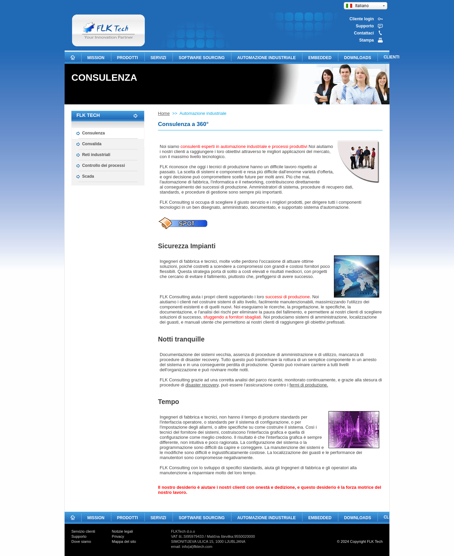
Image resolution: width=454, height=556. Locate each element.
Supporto (365, 26)
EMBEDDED (320, 57)
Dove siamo (81, 541)
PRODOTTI (127, 57)
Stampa (366, 40)
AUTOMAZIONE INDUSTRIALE (266, 57)
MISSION (96, 57)
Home (164, 113)
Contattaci (364, 33)
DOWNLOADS (357, 57)
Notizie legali (122, 531)
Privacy (118, 536)
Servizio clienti (83, 531)
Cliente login (361, 19)
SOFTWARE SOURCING (202, 57)
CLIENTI (392, 57)
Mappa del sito (124, 541)
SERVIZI (158, 57)
